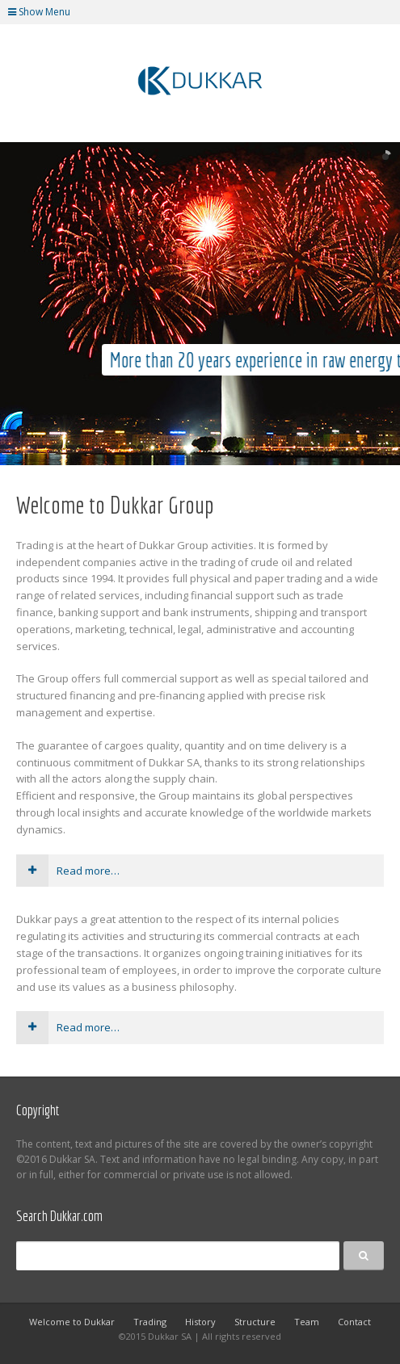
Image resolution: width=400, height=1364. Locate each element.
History (200, 1322)
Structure (255, 1322)
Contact (354, 1322)
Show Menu (39, 12)
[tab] (200, 871)
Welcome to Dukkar (72, 1322)
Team (306, 1322)
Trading (149, 1322)
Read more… (68, 871)
